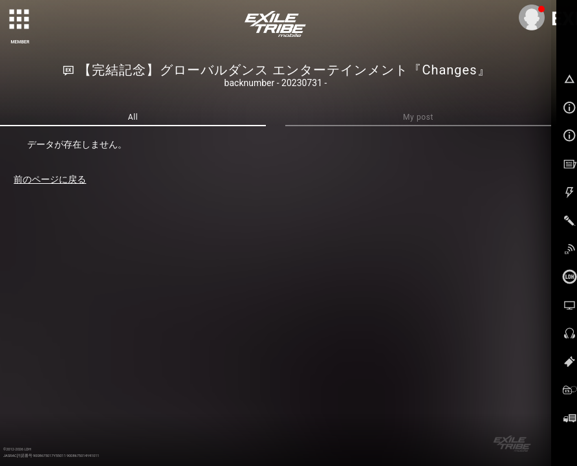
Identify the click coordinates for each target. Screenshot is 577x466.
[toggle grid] (20, 20)
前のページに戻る (50, 179)
